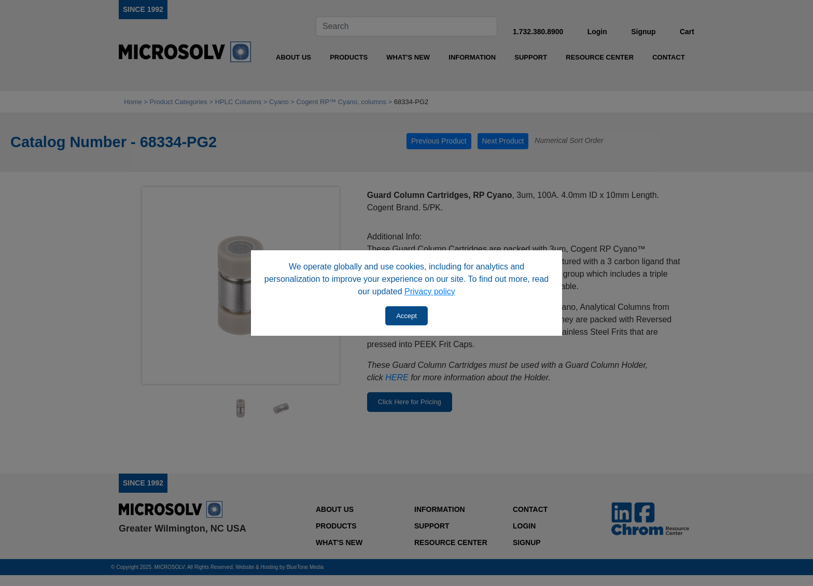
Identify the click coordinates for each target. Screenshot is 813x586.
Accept (406, 316)
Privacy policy (429, 291)
